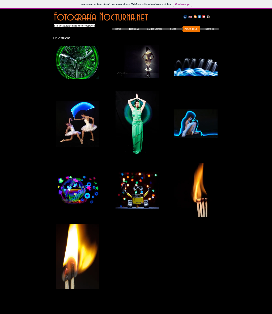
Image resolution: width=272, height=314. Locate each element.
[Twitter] (199, 16)
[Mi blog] (195, 16)
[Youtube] (203, 16)
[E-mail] (185, 17)
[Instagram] (208, 16)
